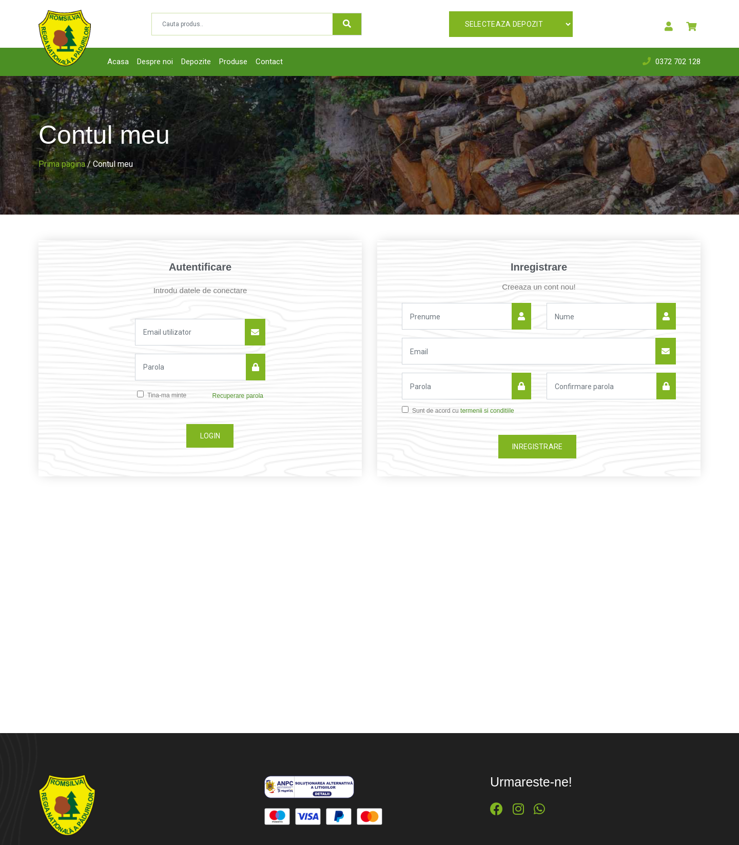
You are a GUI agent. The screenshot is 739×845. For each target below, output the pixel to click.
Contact (269, 61)
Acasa (118, 61)
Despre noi (155, 61)
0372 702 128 (678, 61)
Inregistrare (537, 447)
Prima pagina (61, 164)
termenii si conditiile (487, 410)
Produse (233, 61)
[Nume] (457, 316)
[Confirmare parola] (602, 386)
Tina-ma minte (166, 395)
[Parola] (190, 367)
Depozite (196, 61)
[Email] (529, 351)
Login (210, 436)
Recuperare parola (237, 395)
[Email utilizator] (190, 332)
